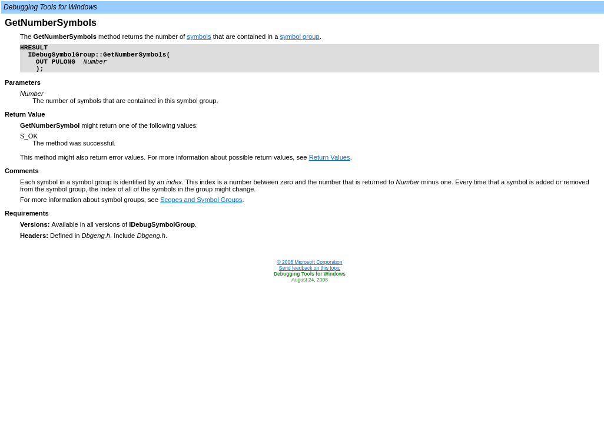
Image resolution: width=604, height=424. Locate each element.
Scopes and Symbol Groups (201, 199)
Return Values (329, 157)
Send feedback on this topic (309, 268)
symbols (199, 36)
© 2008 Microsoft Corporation (309, 262)
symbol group (300, 36)
